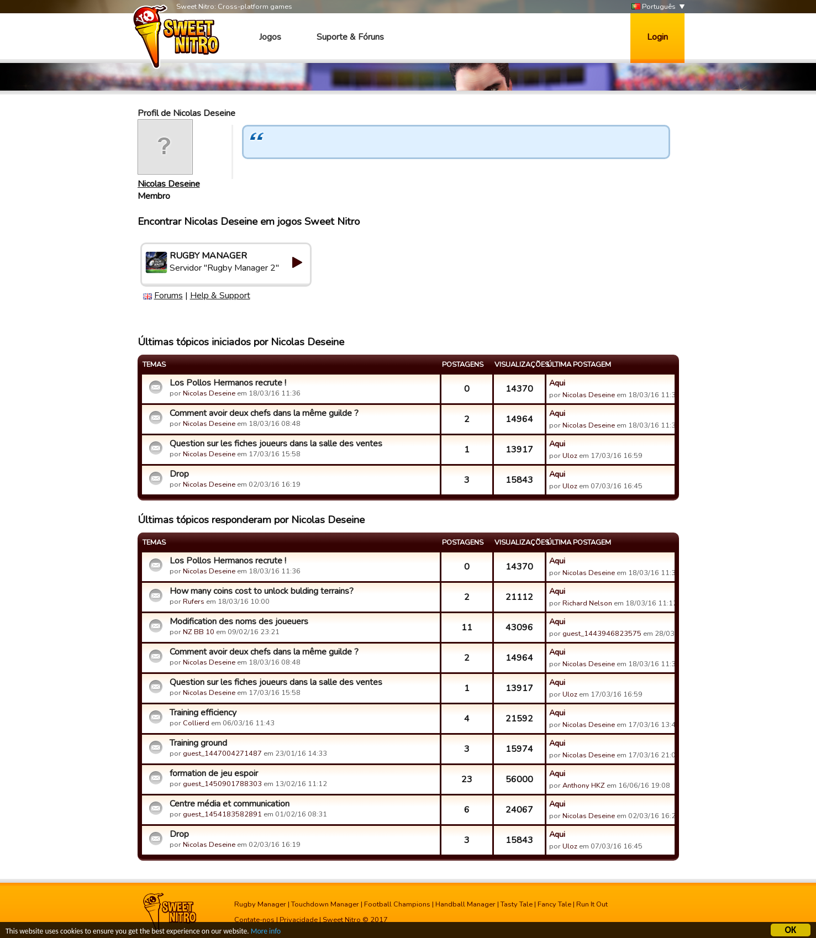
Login (657, 37)
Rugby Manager (260, 904)
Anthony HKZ (583, 786)
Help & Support (220, 295)
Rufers (193, 602)
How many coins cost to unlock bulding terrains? (262, 591)
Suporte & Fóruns (350, 37)
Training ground (198, 743)
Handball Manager (465, 904)
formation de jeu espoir (214, 773)
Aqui (557, 382)
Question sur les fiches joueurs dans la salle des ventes (276, 443)
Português (653, 7)
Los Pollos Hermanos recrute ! (228, 383)
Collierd (196, 723)
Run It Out (592, 904)
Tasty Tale (517, 904)
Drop (179, 474)
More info (266, 932)
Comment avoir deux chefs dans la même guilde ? (264, 413)
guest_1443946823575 (601, 634)
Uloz (569, 456)
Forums (168, 295)
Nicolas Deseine (169, 184)
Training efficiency (203, 712)
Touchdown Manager (325, 904)
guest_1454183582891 (222, 814)
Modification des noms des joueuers (239, 621)
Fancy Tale (554, 904)
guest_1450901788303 (222, 784)
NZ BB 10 (198, 632)
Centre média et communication (229, 804)
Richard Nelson (587, 603)
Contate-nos (254, 920)
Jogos (270, 37)
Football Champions (397, 904)
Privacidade (299, 920)
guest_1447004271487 (222, 753)
